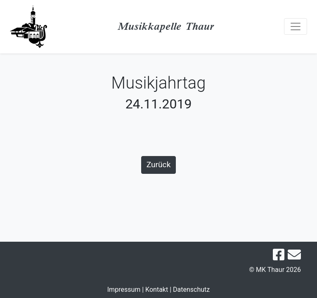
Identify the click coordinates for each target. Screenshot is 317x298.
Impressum (124, 289)
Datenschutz (191, 289)
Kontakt (156, 289)
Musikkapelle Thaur (165, 26)
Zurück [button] (159, 164)
